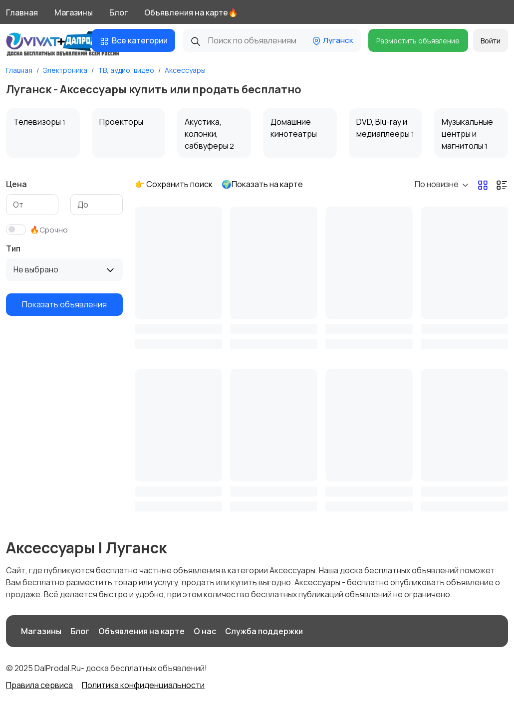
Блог (118, 12)
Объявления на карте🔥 (191, 12)
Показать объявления (64, 304)
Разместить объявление (418, 40)
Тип (13, 248)
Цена (16, 184)
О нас (205, 631)
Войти (491, 40)
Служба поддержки (264, 631)
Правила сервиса (39, 685)
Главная (22, 12)
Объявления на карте (141, 631)
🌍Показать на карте (262, 184)
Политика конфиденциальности (143, 685)
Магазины (73, 12)
